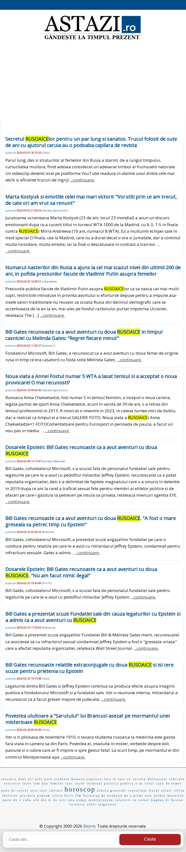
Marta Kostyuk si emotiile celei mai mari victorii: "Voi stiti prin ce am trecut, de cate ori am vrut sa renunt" (91, 199)
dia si (46, 800)
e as (139, 783)
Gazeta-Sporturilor (55, 210)
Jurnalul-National (53, 461)
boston (177, 800)
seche (80, 783)
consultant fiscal (143, 790)
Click (46, 152)
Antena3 (48, 532)
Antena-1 (48, 345)
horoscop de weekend (103, 795)
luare (27, 783)
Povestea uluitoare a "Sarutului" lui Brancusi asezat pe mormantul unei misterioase (87, 718)
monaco (78, 779)
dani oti (26, 779)
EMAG (93, 772)
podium (44, 795)
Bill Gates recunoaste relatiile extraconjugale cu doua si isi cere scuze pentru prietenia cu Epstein (89, 668)
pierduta (27, 795)
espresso (94, 779)
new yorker (155, 795)
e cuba (25, 800)
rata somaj (77, 800)
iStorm (89, 826)
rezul (149, 783)
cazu (160, 783)
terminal (94, 783)
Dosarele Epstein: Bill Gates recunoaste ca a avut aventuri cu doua (81, 450)
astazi (166, 790)
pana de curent (15, 790)
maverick (175, 795)
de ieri (59, 800)
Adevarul (48, 627)
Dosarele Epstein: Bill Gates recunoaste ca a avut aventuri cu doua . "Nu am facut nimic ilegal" (81, 572)
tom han (40, 783)
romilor (57, 783)
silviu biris (62, 795)
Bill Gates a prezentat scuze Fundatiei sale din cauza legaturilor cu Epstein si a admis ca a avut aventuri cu (92, 617)
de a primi (134, 795)
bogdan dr (160, 800)
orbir (91, 804)
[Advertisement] (93, 80)
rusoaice (9, 779)
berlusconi (157, 779)
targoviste (107, 804)
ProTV (47, 583)
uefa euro (43, 779)
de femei (174, 783)
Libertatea (49, 281)
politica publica (119, 783)
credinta (61, 779)
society (139, 779)
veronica (77, 804)
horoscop (80, 789)
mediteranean (101, 800)
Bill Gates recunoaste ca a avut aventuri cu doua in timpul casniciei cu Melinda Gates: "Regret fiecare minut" (83, 335)
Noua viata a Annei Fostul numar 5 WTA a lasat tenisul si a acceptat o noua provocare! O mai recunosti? (91, 379)
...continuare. (82, 180)
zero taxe (39, 790)
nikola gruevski (111, 790)
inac (69, 783)
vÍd (36, 800)
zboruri (56, 790)
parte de (10, 800)
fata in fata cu (117, 779)
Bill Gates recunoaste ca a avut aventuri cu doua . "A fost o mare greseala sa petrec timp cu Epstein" (90, 521)
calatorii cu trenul (132, 800)
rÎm (78, 795)
